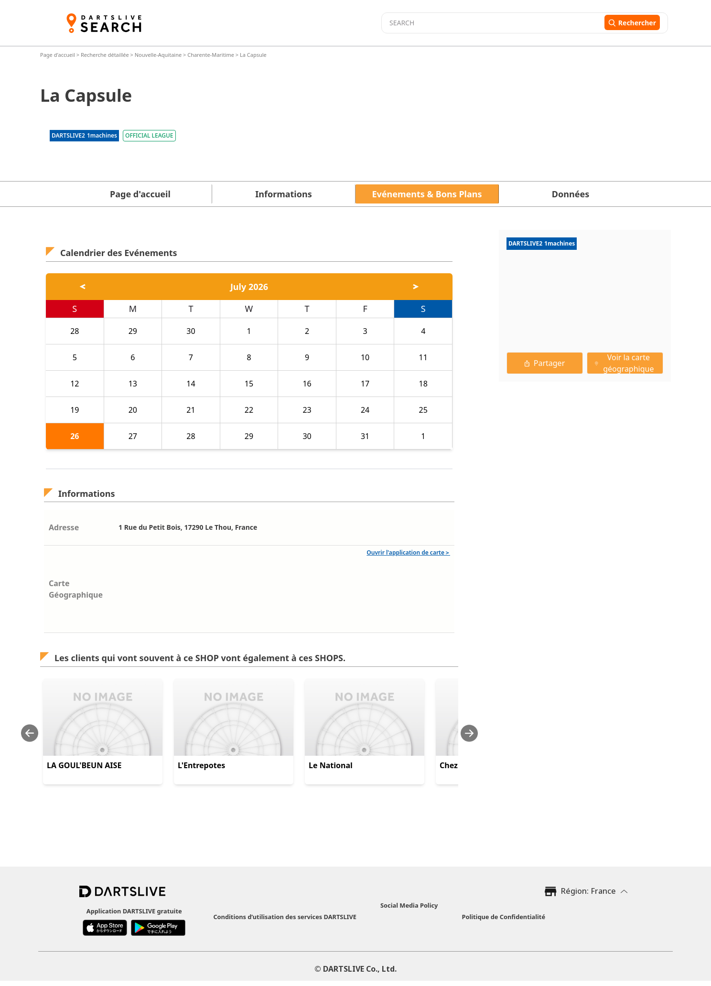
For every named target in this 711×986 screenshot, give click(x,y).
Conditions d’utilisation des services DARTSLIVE (284, 916)
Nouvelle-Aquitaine (158, 54)
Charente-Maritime (210, 54)
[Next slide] (469, 733)
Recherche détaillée (105, 54)
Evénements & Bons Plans (427, 194)
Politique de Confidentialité (503, 916)
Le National (331, 765)
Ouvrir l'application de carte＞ (408, 552)
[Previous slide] (29, 733)
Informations (283, 194)
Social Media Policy (409, 905)
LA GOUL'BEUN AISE (84, 765)
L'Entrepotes (201, 765)
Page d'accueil (58, 54)
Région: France (588, 891)
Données (570, 194)
